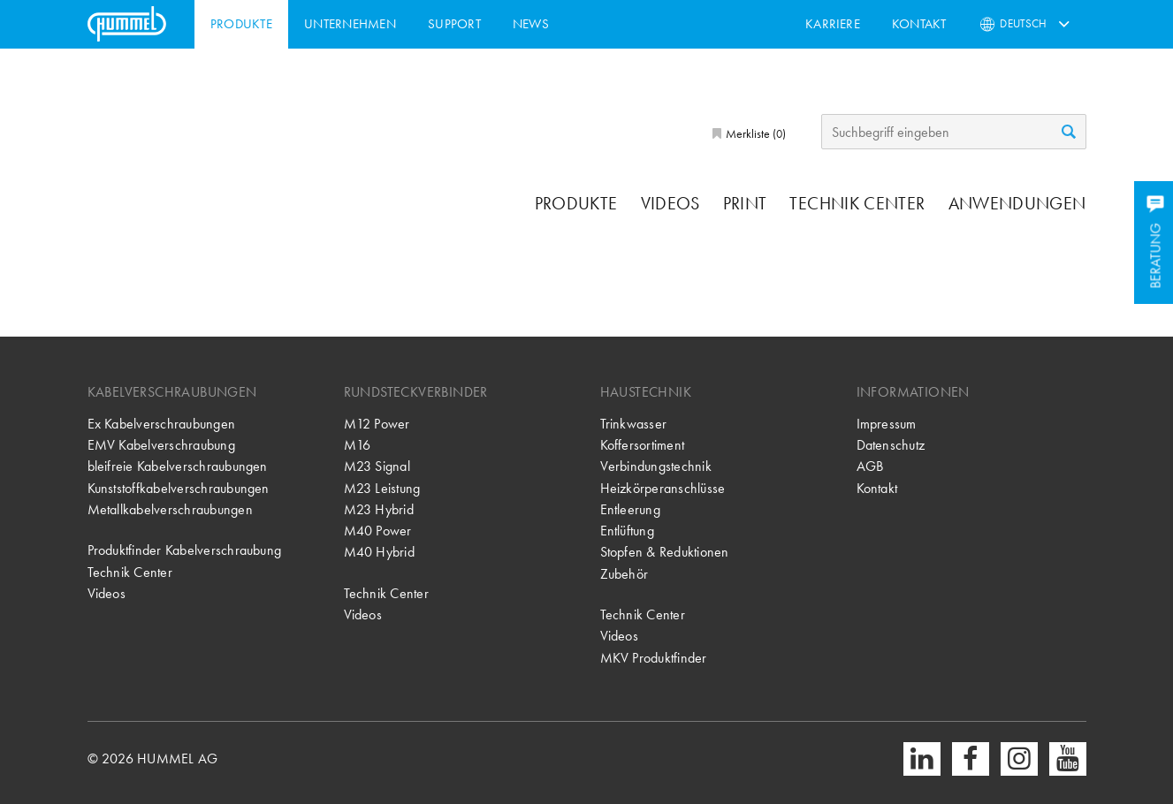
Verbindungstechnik (656, 466)
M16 (357, 445)
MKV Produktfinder (653, 658)
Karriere (832, 24)
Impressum (887, 423)
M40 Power (378, 530)
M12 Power (377, 423)
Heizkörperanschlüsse (663, 488)
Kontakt (919, 24)
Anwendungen (1017, 203)
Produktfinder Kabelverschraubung (185, 550)
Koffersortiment (642, 445)
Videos (670, 203)
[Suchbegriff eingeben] (953, 131)
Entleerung (630, 509)
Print (745, 203)
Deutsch (1023, 23)
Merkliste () (754, 133)
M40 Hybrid (379, 551)
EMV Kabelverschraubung (161, 445)
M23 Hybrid (379, 509)
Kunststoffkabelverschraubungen (179, 488)
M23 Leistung (382, 488)
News (531, 24)
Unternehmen (350, 24)
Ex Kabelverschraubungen (162, 423)
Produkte (241, 24)
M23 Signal (377, 466)
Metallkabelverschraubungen (170, 509)
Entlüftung (627, 530)
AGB (870, 466)
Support (454, 24)
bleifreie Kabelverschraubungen (178, 466)
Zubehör (624, 574)
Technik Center (857, 203)
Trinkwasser (633, 423)
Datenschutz (891, 445)
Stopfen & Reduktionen (664, 551)
